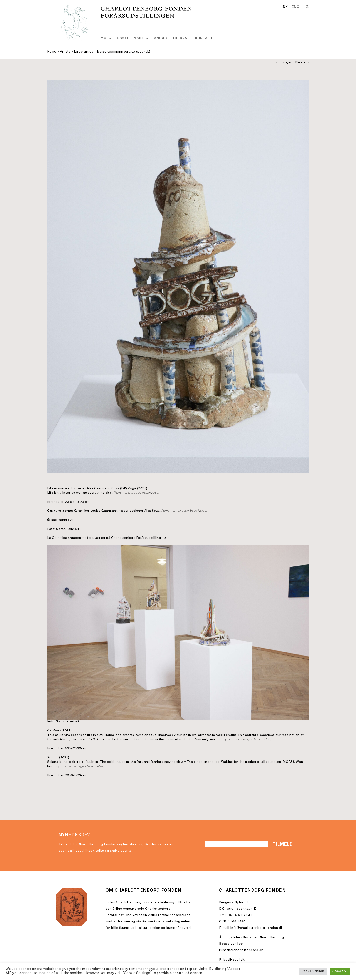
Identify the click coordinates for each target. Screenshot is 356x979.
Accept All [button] (340, 971)
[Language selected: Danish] (293, 7)
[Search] (307, 6)
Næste (300, 62)
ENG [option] (295, 7)
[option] (295, 7)
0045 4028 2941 (238, 915)
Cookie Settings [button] (313, 971)
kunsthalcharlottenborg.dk (241, 950)
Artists (65, 51)
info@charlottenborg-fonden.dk (256, 928)
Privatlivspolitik (232, 959)
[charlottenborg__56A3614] (178, 276)
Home (51, 51)
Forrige (285, 62)
